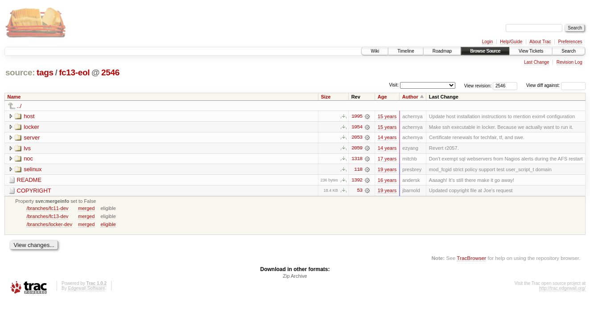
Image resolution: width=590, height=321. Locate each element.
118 (358, 169)
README (29, 180)
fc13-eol (74, 72)
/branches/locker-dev (49, 224)
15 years (387, 116)
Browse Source (485, 51)
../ (19, 106)
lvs (27, 148)
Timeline (405, 51)
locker (31, 126)
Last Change (536, 62)
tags (45, 72)
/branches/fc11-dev (47, 208)
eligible (108, 224)
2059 (356, 148)
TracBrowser (471, 259)
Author (410, 96)
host (29, 116)
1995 (356, 116)
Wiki (375, 51)
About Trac (540, 41)
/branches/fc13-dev (47, 216)
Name (14, 96)
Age (382, 96)
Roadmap (442, 51)
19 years (387, 170)
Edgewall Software (86, 289)
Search (568, 51)
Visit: (394, 84)
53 (359, 191)
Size (325, 96)
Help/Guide (511, 41)
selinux (32, 169)
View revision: (478, 85)
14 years (387, 137)
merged (86, 208)
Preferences (570, 41)
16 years (387, 180)
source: (20, 72)
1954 (356, 127)
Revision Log (569, 62)
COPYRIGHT (34, 191)
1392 (356, 180)
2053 (356, 137)
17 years (387, 159)
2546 (110, 72)
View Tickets (531, 51)
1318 (356, 159)
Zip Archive (295, 277)
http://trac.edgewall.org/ (562, 289)
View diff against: (556, 85)
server (32, 137)
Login (487, 41)
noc (28, 159)
